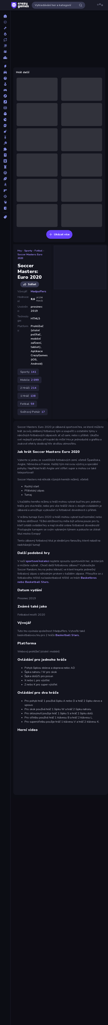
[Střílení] (5, 196)
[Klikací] (5, 131)
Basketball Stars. (37, 582)
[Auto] (5, 72)
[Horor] (5, 114)
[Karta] (5, 125)
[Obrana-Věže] (5, 167)
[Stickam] (5, 185)
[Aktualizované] (5, 40)
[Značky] (5, 217)
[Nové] (5, 28)
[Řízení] (5, 173)
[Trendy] (5, 34)
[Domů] (5, 16)
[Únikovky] (5, 208)
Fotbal (38, 250)
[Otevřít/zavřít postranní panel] (5, 5)
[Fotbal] (5, 108)
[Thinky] (5, 202)
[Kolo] (5, 137)
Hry (19, 250)
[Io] (5, 120)
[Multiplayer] (5, 52)
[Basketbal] (5, 78)
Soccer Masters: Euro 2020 (30, 256)
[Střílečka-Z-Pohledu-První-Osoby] (5, 190)
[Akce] (5, 66)
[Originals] (5, 46)
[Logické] (5, 149)
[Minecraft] (5, 161)
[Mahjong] (5, 155)
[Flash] (5, 102)
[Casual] (5, 84)
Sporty (28, 250)
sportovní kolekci (37, 561)
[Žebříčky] (5, 57)
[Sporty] (5, 179)
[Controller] (5, 90)
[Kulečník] (5, 143)
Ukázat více (59, 234)
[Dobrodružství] (5, 96)
